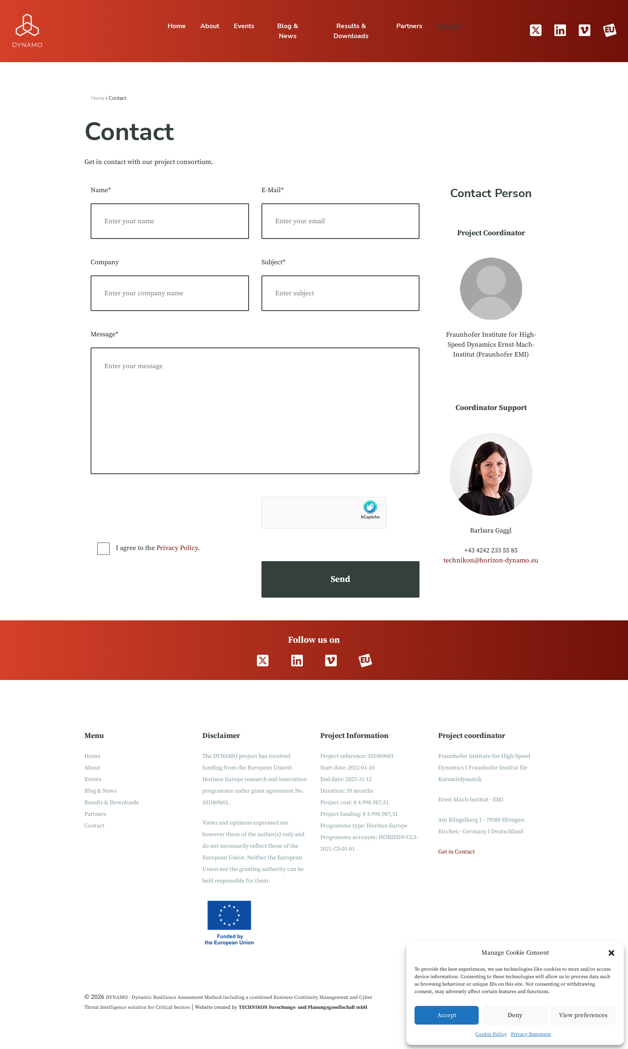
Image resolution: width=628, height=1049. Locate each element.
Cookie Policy (491, 1034)
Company (105, 262)
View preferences (583, 1015)
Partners (409, 26)
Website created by (216, 1007)
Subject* (273, 262)
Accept (446, 1015)
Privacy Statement (531, 1034)
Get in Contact (456, 852)
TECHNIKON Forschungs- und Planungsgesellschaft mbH (303, 1007)
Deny (515, 1015)
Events (244, 26)
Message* (104, 334)
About (209, 26)
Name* (101, 190)
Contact (448, 26)
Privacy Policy (177, 548)
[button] (611, 953)
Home (177, 26)
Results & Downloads (351, 31)
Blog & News (287, 31)
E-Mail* (272, 190)
